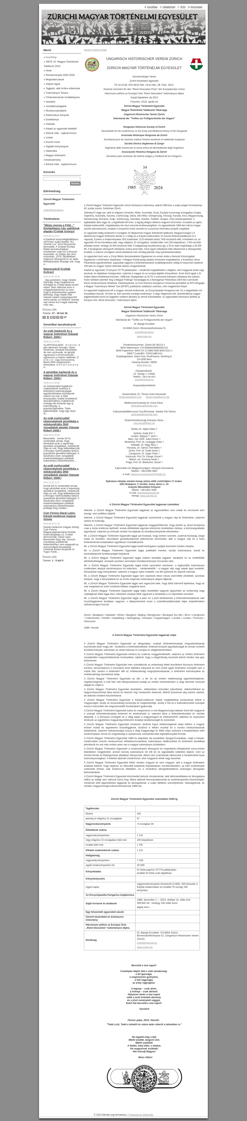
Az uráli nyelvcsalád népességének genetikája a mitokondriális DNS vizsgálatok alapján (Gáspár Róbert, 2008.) (61, 472)
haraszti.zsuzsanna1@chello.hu (148, 474)
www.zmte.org (145, 947)
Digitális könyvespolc (57, 146)
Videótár (50, 123)
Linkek (49, 137)
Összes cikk (49, 309)
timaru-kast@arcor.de (157, 397)
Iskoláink (50, 101)
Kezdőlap (51, 57)
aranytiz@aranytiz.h (147, 493)
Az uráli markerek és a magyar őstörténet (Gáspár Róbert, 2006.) (60, 334)
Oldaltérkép (169, 6)
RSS (182, 6)
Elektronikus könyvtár (57, 115)
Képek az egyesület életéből (61, 128)
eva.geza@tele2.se (144, 423)
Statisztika (51, 150)
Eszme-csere (53, 141)
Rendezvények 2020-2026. (60, 75)
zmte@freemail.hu (144, 332)
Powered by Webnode (141, 1114)
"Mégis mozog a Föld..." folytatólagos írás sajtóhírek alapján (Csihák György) (61, 228)
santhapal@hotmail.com (144, 414)
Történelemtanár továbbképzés (63, 97)
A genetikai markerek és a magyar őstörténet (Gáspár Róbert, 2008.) (60, 375)
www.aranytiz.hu (148, 495)
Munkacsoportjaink (56, 110)
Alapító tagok (53, 83)
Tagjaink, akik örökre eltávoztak (63, 88)
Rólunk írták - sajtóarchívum (61, 133)
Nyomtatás (196, 6)
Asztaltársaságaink (56, 106)
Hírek (49, 70)
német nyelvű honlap (95, 49)
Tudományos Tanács (57, 92)
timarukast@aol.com (130, 397)
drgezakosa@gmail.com (144, 405)
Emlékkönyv (52, 119)
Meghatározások (55, 79)
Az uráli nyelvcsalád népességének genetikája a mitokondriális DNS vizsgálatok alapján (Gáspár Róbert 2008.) (61, 424)
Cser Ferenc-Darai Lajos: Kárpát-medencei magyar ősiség (59, 516)
